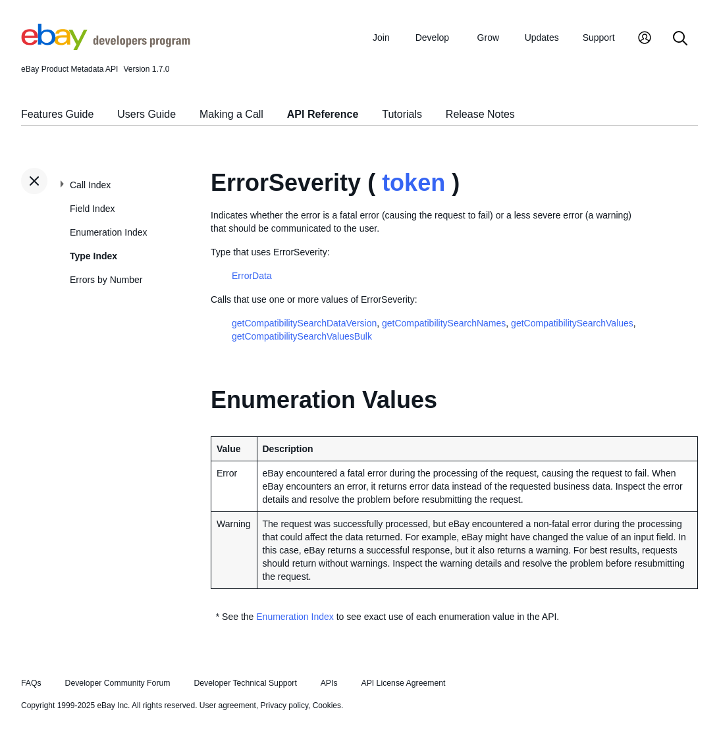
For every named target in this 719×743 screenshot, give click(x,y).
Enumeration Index (108, 232)
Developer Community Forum (118, 683)
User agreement (228, 705)
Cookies (327, 705)
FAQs (31, 683)
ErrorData (252, 275)
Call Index (90, 185)
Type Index (93, 256)
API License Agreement (403, 683)
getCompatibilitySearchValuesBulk (302, 336)
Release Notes (480, 114)
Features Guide (57, 114)
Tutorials (402, 114)
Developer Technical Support (245, 683)
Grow (488, 37)
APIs (329, 683)
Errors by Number (106, 279)
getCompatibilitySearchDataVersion (304, 323)
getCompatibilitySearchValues (572, 323)
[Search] (680, 39)
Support (599, 37)
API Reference (323, 114)
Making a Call (231, 114)
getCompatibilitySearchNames (444, 323)
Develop (432, 37)
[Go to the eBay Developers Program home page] (105, 46)
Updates (542, 37)
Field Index (92, 208)
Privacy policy (284, 705)
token (413, 182)
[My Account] (644, 39)
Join (381, 37)
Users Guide (146, 114)
